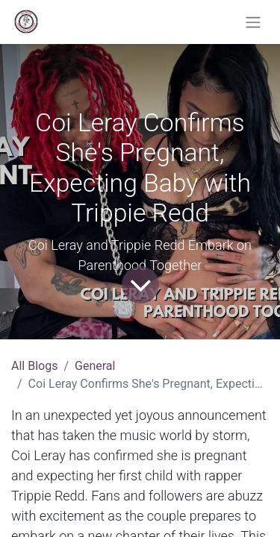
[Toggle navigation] (253, 22)
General (95, 366)
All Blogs (34, 366)
